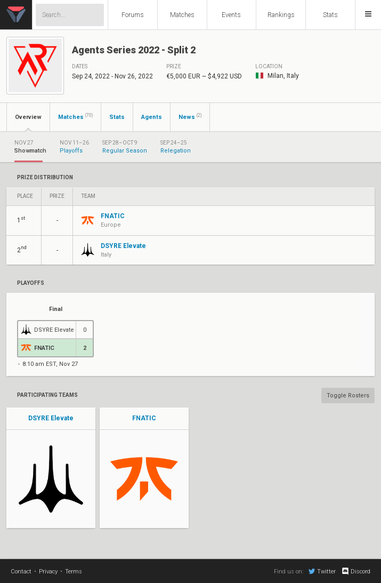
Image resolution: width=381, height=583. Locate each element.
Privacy (48, 571)
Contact (21, 571)
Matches (182, 15)
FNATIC (144, 418)
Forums (132, 15)
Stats (330, 15)
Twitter (322, 571)
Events (231, 15)
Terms (73, 571)
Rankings (281, 15)
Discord (355, 571)
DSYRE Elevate (51, 418)
